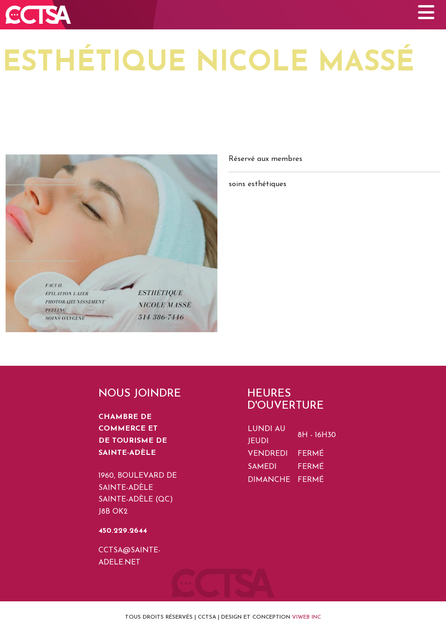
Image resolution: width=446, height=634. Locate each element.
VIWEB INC (306, 617)
